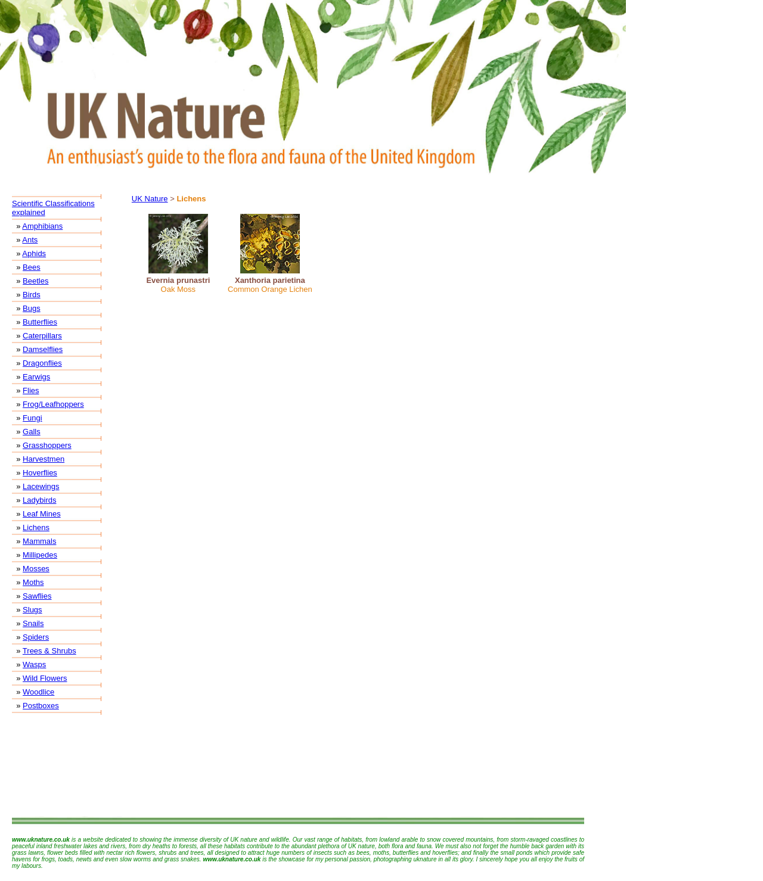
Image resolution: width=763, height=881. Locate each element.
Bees (32, 267)
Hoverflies (40, 472)
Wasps (34, 664)
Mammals (39, 541)
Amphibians (42, 226)
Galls (32, 431)
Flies (31, 390)
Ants (30, 239)
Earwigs (36, 376)
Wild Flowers (45, 678)
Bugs (32, 308)
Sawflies (37, 596)
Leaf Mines (42, 513)
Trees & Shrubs (49, 650)
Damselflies (43, 349)
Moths (33, 582)
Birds (32, 294)
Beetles (35, 280)
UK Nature (150, 198)
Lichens (36, 527)
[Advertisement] (298, 765)
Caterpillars (42, 335)
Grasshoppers (47, 445)
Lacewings (41, 486)
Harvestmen (43, 458)
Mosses (36, 568)
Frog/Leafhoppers (53, 404)
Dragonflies (42, 363)
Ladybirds (39, 500)
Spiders (36, 637)
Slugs (32, 609)
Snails (33, 623)
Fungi (32, 417)
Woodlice (38, 691)
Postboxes (41, 705)
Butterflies (40, 321)
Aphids (34, 253)
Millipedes (40, 554)
